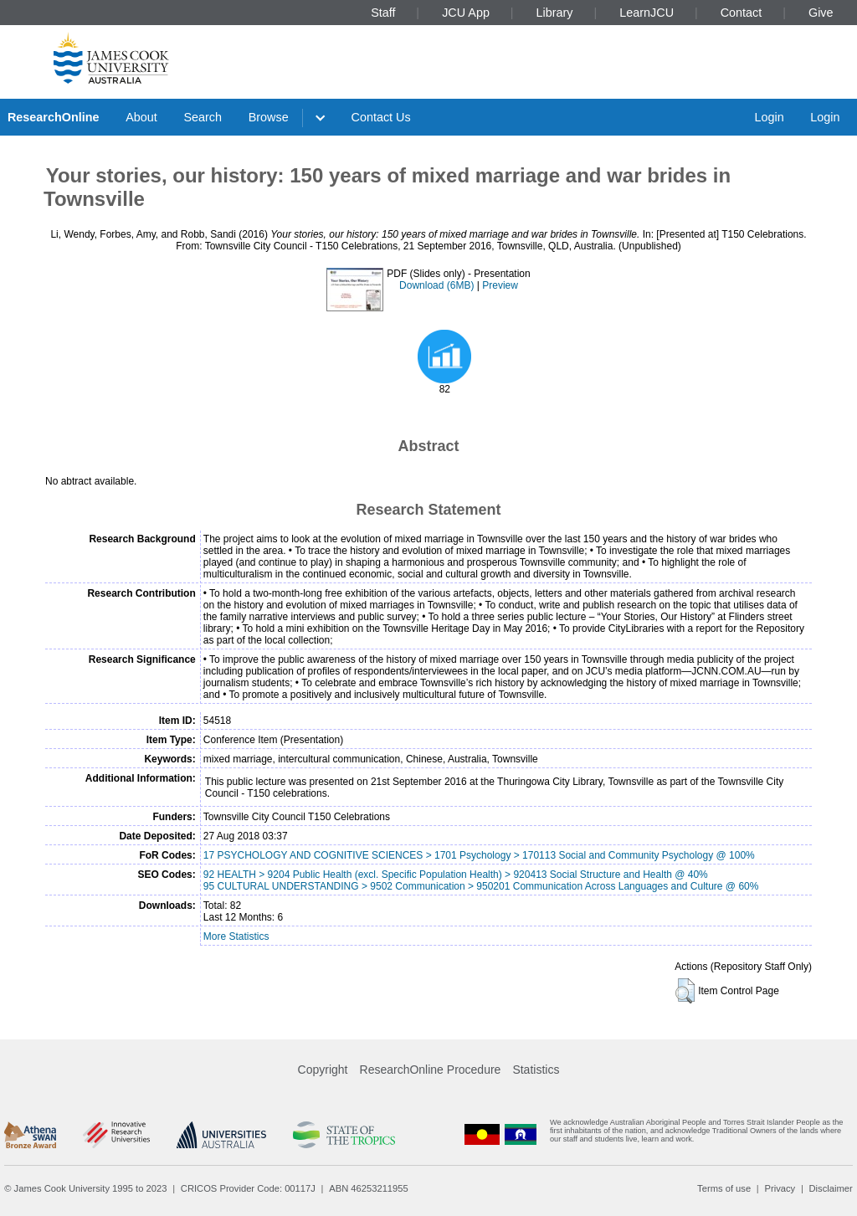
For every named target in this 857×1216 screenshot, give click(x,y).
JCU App (466, 12)
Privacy (779, 1188)
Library (554, 12)
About (141, 117)
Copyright (323, 1069)
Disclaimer (831, 1188)
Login (768, 117)
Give (821, 12)
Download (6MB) (436, 285)
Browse (269, 117)
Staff (383, 12)
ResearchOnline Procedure (430, 1069)
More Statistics (236, 936)
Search (202, 117)
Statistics (535, 1069)
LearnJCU (646, 12)
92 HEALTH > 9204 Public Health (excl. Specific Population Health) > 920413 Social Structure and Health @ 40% (455, 874)
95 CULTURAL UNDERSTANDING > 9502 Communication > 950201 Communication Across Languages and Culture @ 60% (481, 886)
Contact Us (381, 117)
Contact (741, 12)
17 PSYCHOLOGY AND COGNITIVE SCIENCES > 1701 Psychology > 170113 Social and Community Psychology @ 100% (479, 855)
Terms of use (724, 1188)
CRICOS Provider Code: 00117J (248, 1188)
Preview (500, 285)
